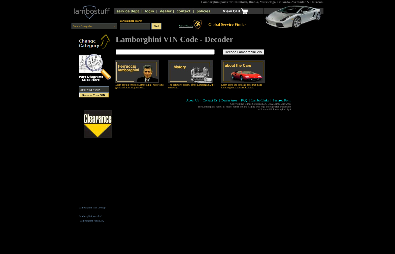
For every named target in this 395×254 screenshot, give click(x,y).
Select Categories (82, 26)
